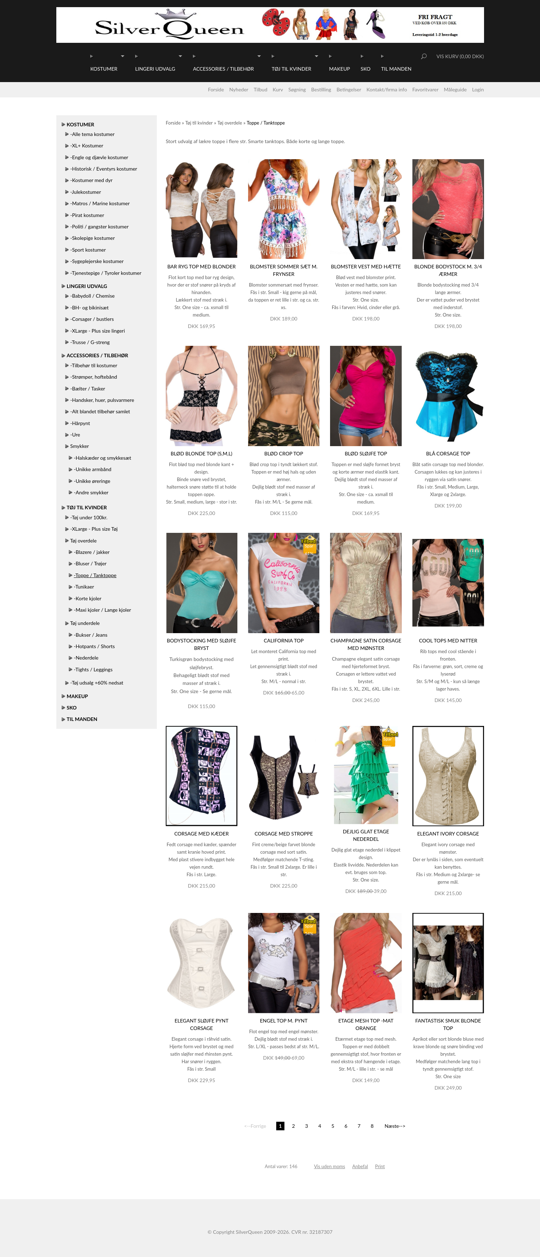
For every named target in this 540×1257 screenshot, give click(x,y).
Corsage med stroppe (283, 834)
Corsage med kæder (201, 834)
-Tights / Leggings (93, 669)
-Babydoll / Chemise (92, 296)
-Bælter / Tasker (87, 388)
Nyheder (238, 89)
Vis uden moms (329, 1166)
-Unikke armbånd (92, 469)
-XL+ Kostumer (86, 145)
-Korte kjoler (87, 598)
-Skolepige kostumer (92, 238)
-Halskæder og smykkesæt (102, 458)
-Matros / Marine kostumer (100, 203)
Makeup (339, 69)
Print (380, 1166)
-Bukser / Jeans (90, 635)
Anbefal (360, 1166)
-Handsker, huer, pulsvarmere (102, 400)
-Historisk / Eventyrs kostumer (103, 169)
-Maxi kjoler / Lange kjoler (102, 610)
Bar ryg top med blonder (201, 266)
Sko (365, 69)
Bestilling (321, 89)
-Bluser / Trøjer (90, 563)
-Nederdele (86, 658)
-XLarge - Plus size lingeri (97, 331)
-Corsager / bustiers (92, 319)
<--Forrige (255, 1126)
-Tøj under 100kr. (88, 517)
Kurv (278, 89)
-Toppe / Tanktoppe (95, 575)
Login (478, 89)
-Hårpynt (80, 423)
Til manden (396, 69)
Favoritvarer (425, 89)
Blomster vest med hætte (366, 266)
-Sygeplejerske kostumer (97, 261)
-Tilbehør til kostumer (93, 365)
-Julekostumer (85, 192)
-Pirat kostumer (87, 215)
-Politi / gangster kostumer (99, 226)
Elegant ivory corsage (448, 834)
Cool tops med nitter (448, 640)
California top (284, 640)
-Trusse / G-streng (90, 342)
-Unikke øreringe (92, 481)
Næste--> (395, 1126)
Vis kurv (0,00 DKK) (460, 56)
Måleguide (455, 89)
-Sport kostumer (88, 250)
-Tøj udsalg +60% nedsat (96, 683)
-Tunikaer (84, 587)
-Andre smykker (91, 492)
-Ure (75, 434)
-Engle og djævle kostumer (99, 157)
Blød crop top (283, 453)
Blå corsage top (448, 453)
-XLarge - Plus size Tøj (94, 529)
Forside (216, 89)
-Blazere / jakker (91, 552)
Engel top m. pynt (283, 1021)
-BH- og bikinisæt (89, 307)
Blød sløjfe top (366, 453)
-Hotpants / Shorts (94, 646)
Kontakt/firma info (386, 89)
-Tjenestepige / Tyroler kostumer (105, 273)
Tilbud (260, 89)
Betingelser (348, 89)
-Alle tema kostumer (92, 134)
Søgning (297, 89)
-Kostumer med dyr (91, 180)
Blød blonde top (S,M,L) (201, 453)
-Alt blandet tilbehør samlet (100, 411)
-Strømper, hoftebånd (93, 377)
